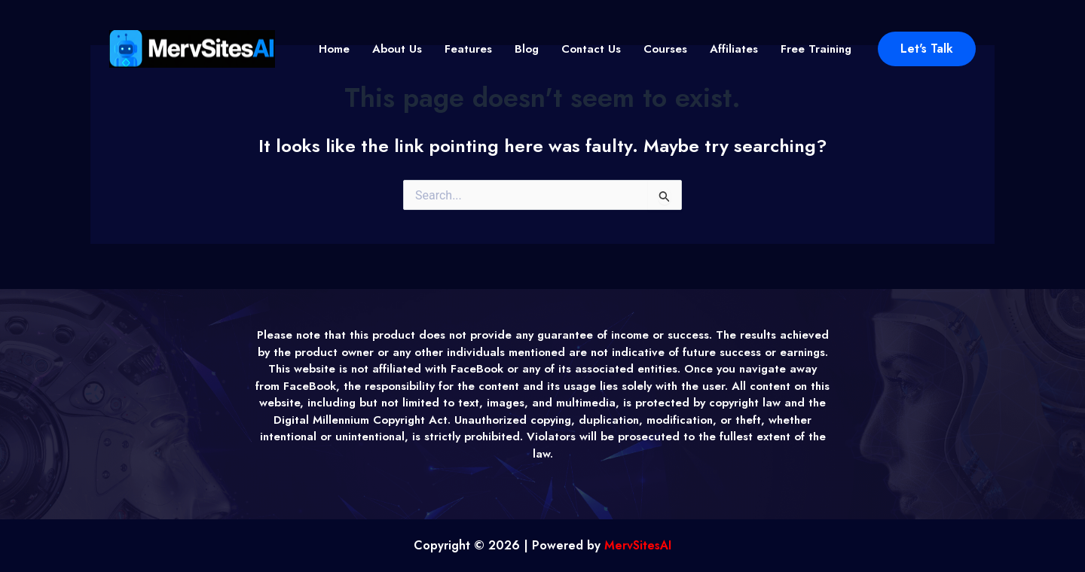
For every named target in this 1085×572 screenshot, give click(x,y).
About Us (397, 49)
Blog (527, 49)
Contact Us (591, 49)
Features (468, 49)
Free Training (816, 49)
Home (334, 49)
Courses (665, 49)
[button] (927, 49)
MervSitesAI (637, 545)
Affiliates (734, 49)
